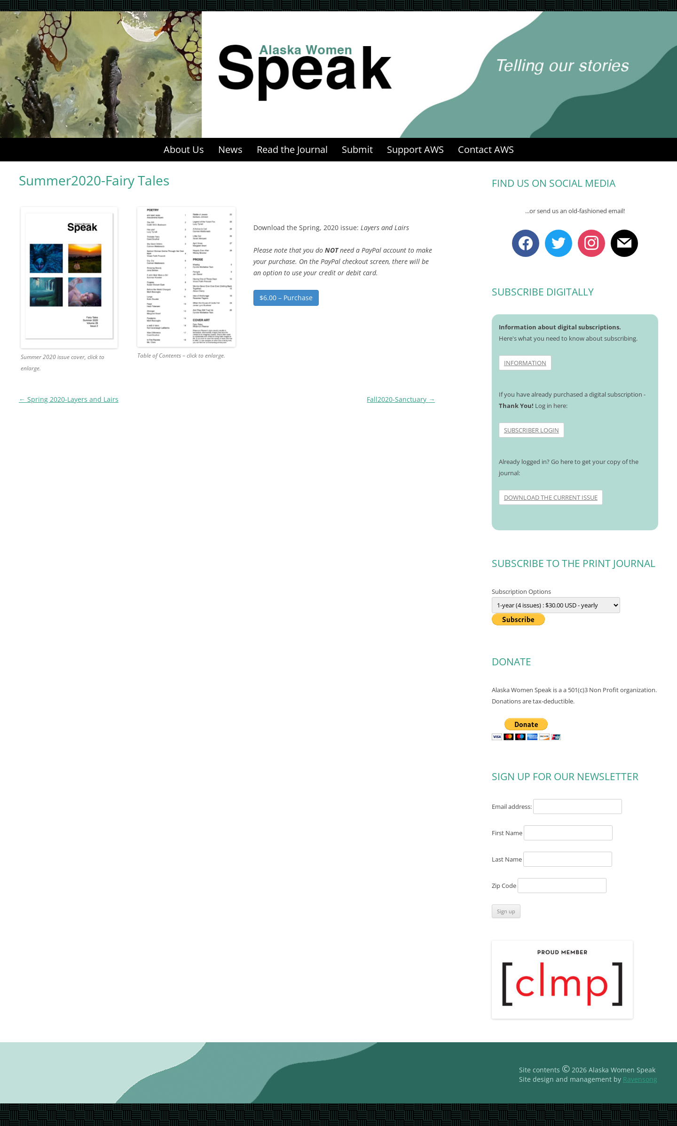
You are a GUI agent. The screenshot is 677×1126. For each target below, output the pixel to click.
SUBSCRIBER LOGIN (531, 430)
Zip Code (504, 885)
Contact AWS (486, 149)
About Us (184, 149)
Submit (357, 149)
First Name (507, 833)
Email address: (512, 806)
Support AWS (415, 149)
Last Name (507, 859)
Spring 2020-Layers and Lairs (68, 399)
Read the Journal (292, 149)
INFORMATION (525, 363)
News (230, 149)
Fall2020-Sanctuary (401, 399)
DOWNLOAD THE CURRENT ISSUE (551, 497)
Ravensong (640, 1079)
